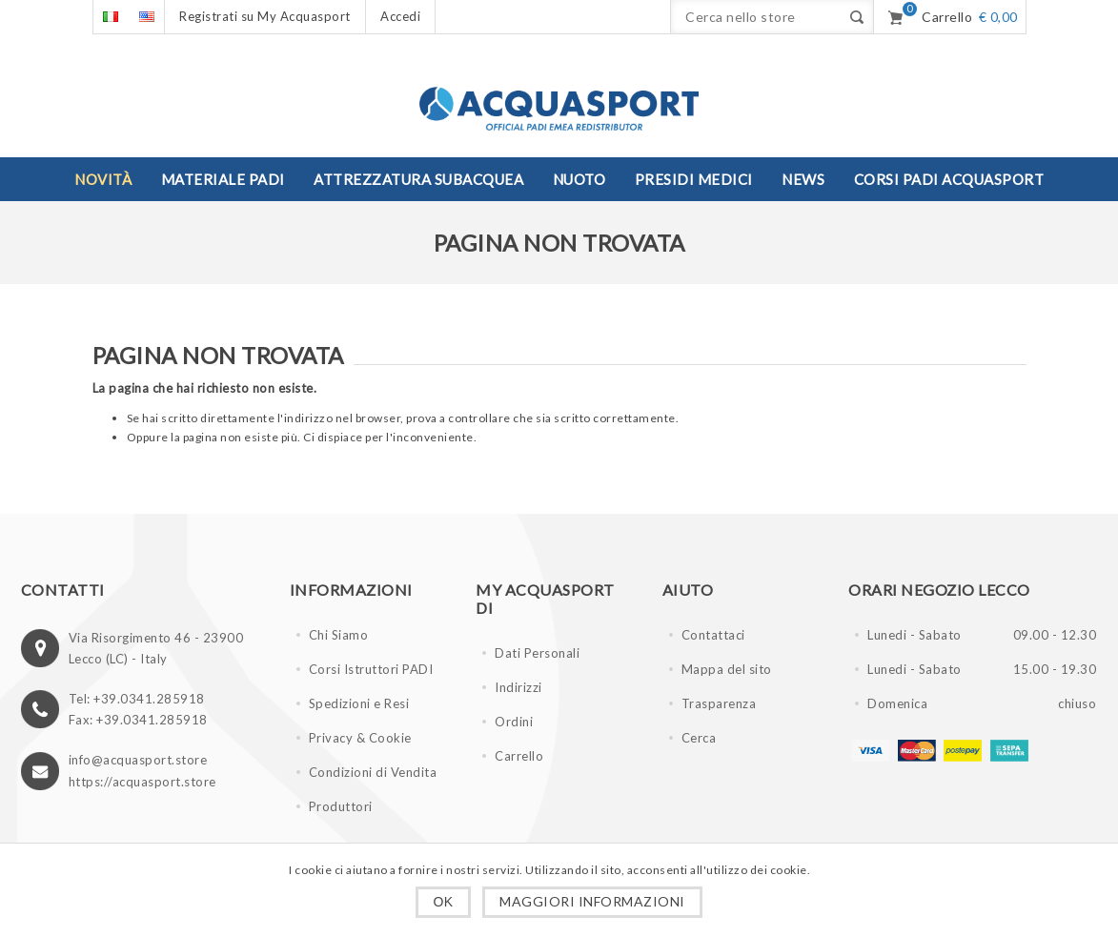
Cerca (699, 737)
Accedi (400, 16)
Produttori (341, 806)
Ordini (514, 721)
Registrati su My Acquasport (265, 16)
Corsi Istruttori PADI (371, 669)
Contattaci (713, 634)
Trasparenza (719, 703)
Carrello (519, 756)
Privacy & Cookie (360, 737)
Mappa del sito (726, 669)
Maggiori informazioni (592, 901)
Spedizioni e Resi (359, 703)
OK (443, 901)
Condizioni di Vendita (373, 772)
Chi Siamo (339, 634)
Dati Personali (537, 653)
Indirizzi (518, 687)
